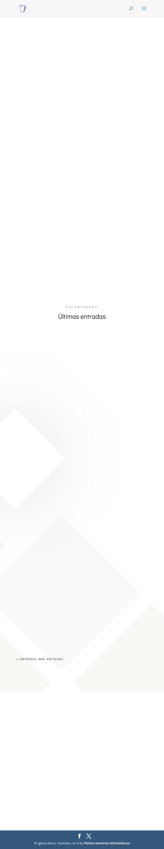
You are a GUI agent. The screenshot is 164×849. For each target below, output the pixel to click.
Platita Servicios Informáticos (107, 843)
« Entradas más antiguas (39, 659)
